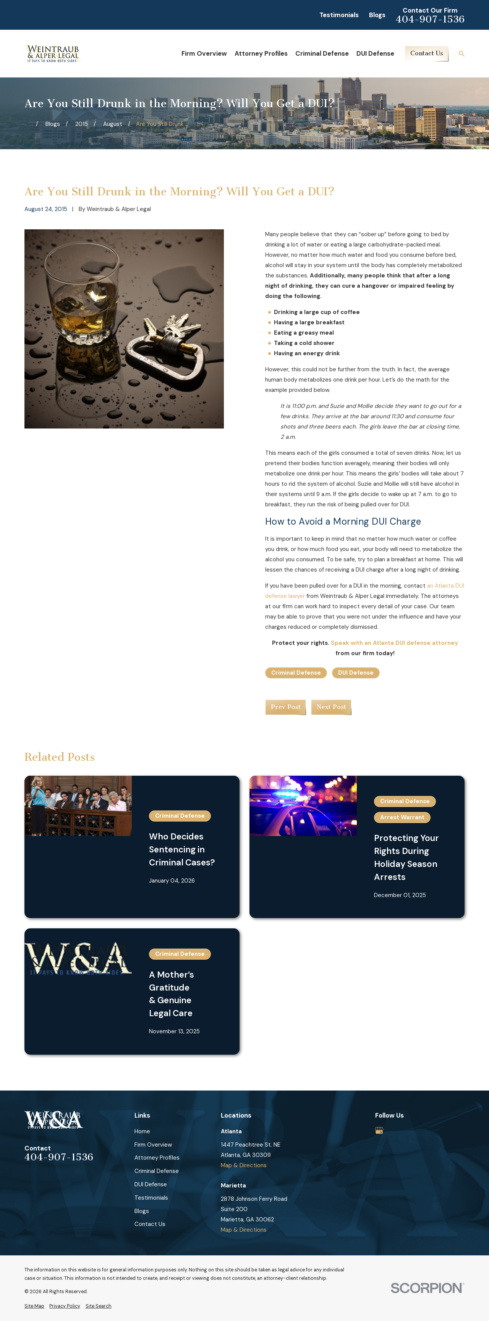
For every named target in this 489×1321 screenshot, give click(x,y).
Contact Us (426, 53)
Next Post (331, 706)
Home (142, 1131)
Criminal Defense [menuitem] (322, 53)
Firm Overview (153, 1145)
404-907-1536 (430, 19)
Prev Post (286, 706)
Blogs (377, 15)
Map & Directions (244, 1165)
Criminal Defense (296, 673)
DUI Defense (356, 673)
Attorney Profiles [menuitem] (261, 53)
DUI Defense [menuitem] (375, 53)
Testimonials (339, 15)
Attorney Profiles (157, 1158)
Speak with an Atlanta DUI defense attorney (394, 643)
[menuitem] (34, 1306)
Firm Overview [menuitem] (204, 53)
